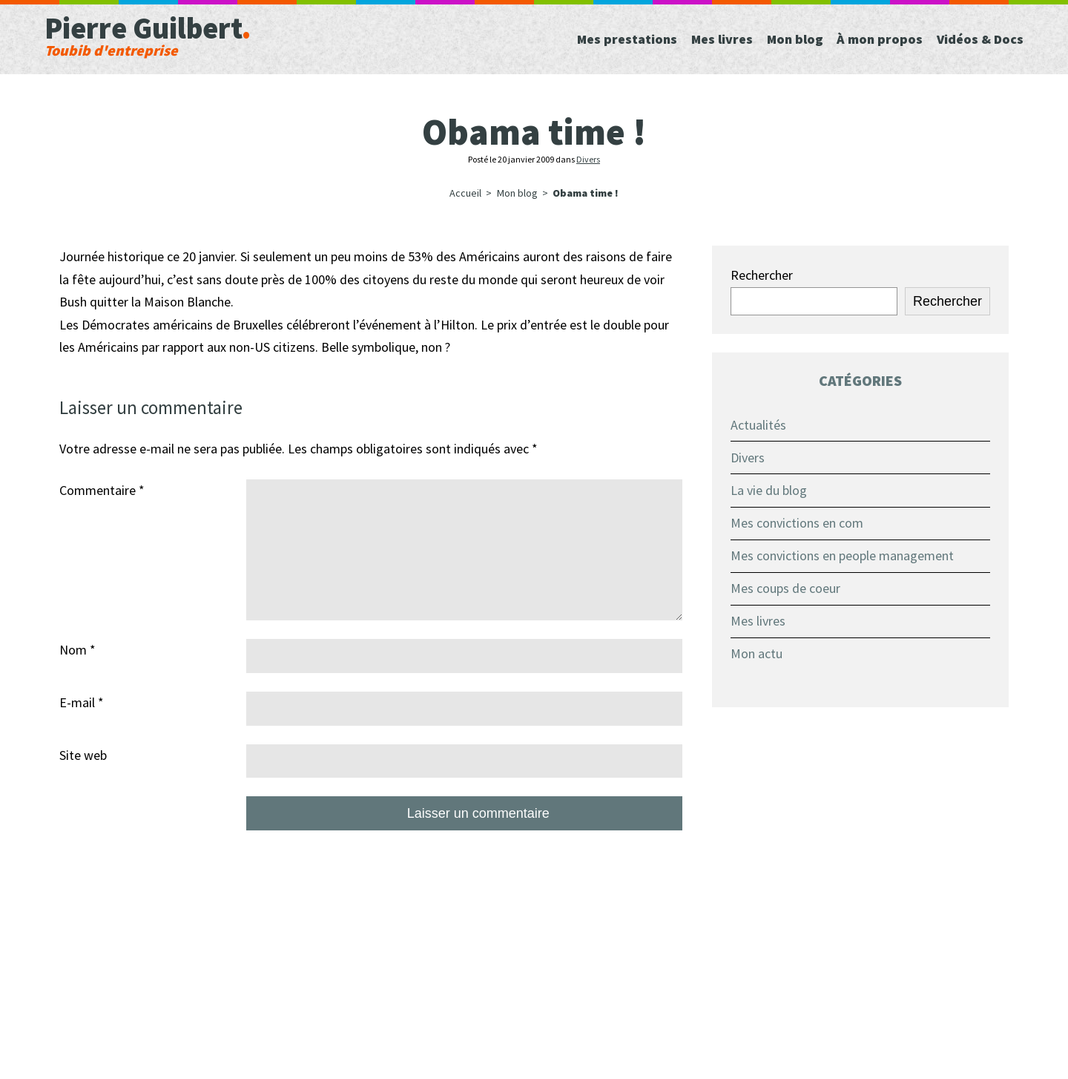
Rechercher (762, 274)
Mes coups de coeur (785, 588)
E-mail (81, 702)
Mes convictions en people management (842, 555)
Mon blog (517, 193)
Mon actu (756, 653)
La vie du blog (769, 490)
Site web (83, 755)
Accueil (465, 193)
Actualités (758, 424)
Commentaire (102, 490)
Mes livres (758, 620)
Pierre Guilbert (207, 34)
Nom (77, 649)
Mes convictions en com (797, 522)
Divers (588, 159)
